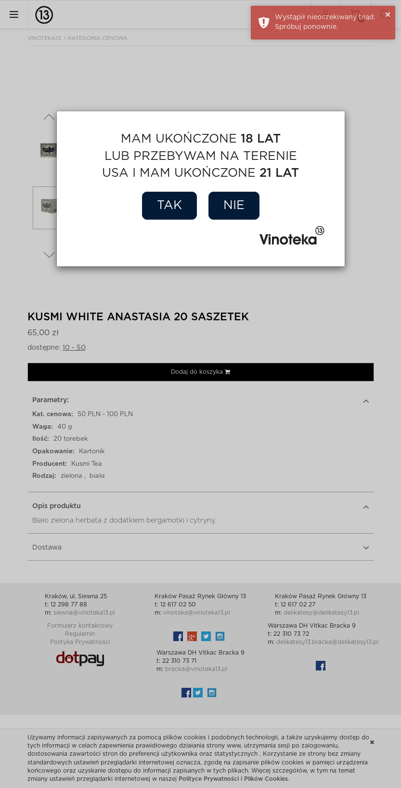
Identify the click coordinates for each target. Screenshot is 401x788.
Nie (234, 205)
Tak (169, 205)
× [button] (388, 15)
